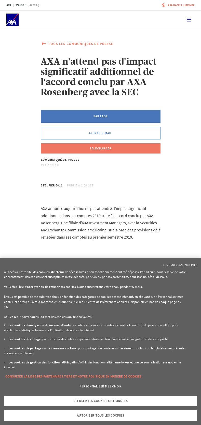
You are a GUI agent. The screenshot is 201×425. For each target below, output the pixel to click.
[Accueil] (12, 20)
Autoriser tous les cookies (100, 415)
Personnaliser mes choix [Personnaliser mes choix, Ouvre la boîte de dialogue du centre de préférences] (100, 386)
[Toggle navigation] (189, 19)
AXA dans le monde (181, 5)
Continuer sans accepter (180, 265)
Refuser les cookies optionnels (100, 401)
